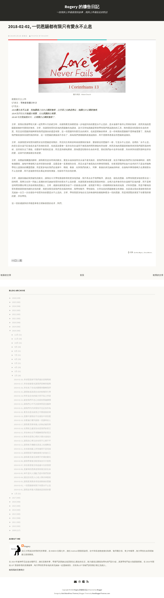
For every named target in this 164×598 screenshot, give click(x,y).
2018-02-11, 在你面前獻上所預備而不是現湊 (32, 449)
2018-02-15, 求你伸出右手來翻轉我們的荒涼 (32, 432)
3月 (16, 371)
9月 (16, 347)
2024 (14, 306)
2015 (14, 506)
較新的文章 (6, 275)
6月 (16, 359)
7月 (16, 355)
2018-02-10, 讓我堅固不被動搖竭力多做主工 (32, 453)
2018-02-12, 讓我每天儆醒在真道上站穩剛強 (32, 444)
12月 (16, 335)
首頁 (82, 275)
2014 (14, 510)
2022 (14, 314)
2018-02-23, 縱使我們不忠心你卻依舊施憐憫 (32, 400)
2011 (14, 522)
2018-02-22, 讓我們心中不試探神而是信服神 (32, 404)
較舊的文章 (158, 275)
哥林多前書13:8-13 (28, 102)
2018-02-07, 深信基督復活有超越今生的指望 (32, 465)
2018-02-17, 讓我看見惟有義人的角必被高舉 (32, 424)
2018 (14, 330)
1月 (16, 493)
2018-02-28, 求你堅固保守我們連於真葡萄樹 (32, 379)
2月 (16, 375)
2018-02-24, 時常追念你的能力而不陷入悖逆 (32, 396)
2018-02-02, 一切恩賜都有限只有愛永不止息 (51, 26)
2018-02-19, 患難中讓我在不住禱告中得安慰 (32, 416)
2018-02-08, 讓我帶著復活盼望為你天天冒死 (32, 461)
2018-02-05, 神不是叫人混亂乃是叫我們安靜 (32, 473)
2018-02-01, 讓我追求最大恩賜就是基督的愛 (32, 489)
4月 (16, 367)
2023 (14, 310)
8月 (16, 351)
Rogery (27, 546)
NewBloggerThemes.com (101, 593)
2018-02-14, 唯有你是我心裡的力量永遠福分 (32, 436)
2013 (14, 514)
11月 (16, 339)
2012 (14, 518)
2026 (14, 298)
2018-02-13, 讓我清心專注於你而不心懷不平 (32, 440)
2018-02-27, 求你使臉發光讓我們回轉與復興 (32, 383)
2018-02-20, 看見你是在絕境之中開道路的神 (32, 412)
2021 (14, 318)
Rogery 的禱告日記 (82, 6)
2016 (14, 501)
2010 (14, 526)
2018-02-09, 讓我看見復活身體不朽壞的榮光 (32, 457)
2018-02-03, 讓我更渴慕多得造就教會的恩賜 (32, 481)
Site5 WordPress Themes (69, 593)
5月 (16, 363)
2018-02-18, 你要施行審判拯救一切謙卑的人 (32, 420)
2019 (14, 326)
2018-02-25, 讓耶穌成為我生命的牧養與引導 (32, 392)
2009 (14, 530)
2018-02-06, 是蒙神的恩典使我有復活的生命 (32, 469)
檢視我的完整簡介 (17, 570)
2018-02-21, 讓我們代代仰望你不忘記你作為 (32, 408)
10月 (16, 343)
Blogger (99, 590)
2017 (14, 497)
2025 (14, 302)
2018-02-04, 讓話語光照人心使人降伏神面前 (32, 477)
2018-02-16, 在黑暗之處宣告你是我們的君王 (32, 428)
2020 (14, 322)
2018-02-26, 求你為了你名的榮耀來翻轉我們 (32, 387)
